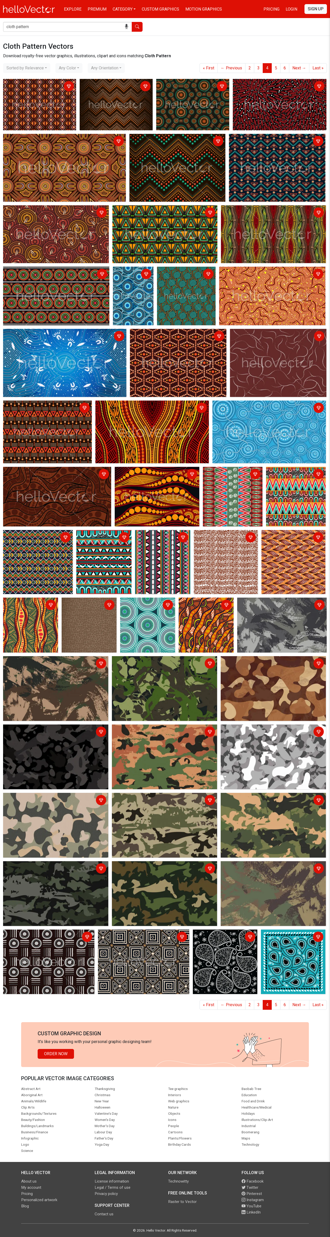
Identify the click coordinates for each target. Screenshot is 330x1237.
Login (291, 9)
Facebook (252, 1181)
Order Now (56, 1053)
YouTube (251, 1206)
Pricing (271, 9)
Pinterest (252, 1193)
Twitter (250, 1187)
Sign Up (316, 8)
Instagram (253, 1200)
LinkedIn (251, 1212)
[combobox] (26, 68)
